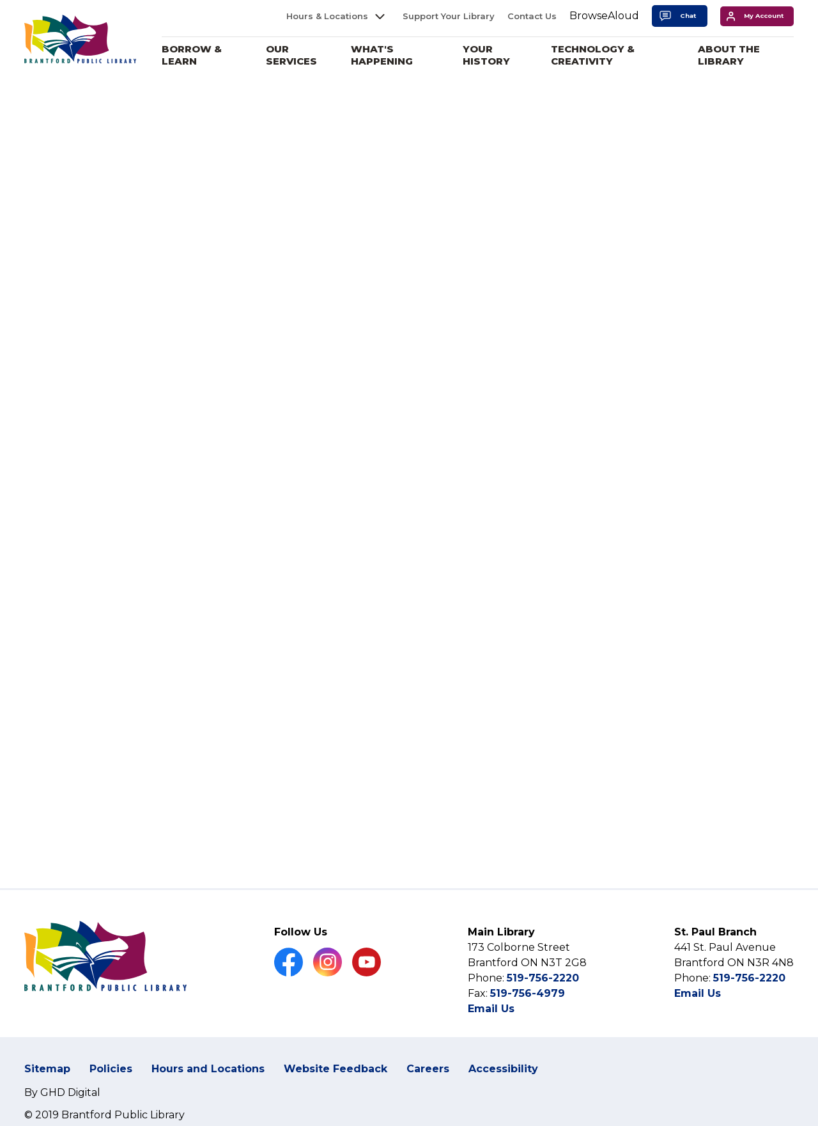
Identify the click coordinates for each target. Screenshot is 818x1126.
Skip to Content (0, 0)
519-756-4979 (527, 993)
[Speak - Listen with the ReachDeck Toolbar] (604, 16)
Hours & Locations (327, 16)
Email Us (491, 1009)
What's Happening (384, 55)
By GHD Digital (62, 1092)
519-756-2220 (543, 978)
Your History (488, 55)
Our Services (294, 55)
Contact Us (532, 16)
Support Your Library (449, 16)
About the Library (729, 55)
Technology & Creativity (594, 55)
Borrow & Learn (195, 55)
